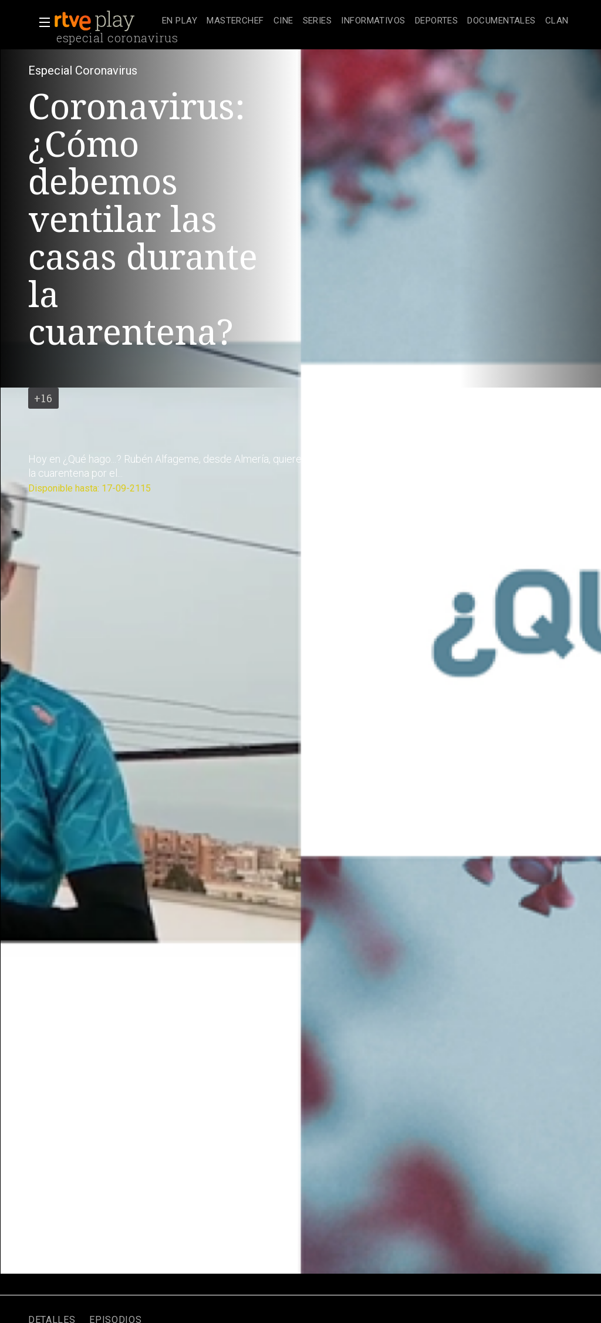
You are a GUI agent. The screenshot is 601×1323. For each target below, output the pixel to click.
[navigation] (365, 21)
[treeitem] (179, 21)
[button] (41, 22)
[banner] (105, 21)
